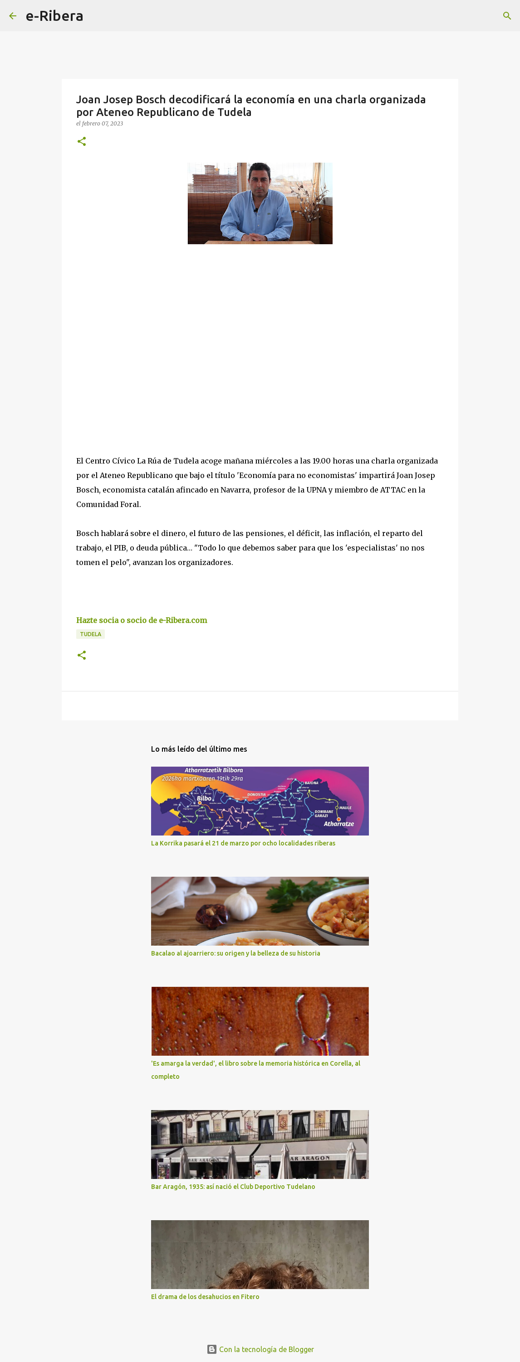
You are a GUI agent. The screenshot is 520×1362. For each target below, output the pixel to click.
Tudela (90, 634)
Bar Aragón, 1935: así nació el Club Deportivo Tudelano (233, 1186)
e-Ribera (54, 15)
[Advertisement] (144, 349)
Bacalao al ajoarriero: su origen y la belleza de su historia (235, 953)
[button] (81, 142)
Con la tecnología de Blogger (260, 1349)
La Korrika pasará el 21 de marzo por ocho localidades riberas (243, 843)
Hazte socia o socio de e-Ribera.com (141, 620)
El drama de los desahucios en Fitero (205, 1296)
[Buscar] (96, 16)
